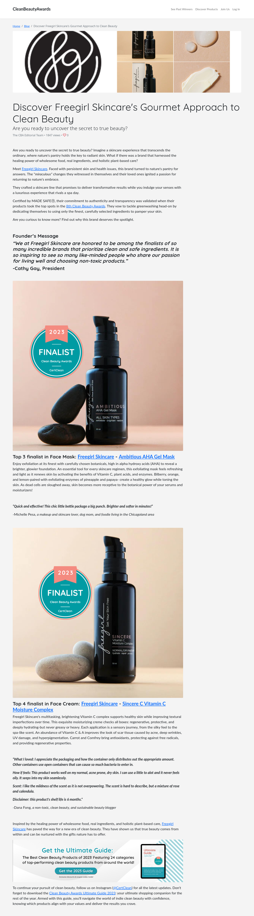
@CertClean (122, 888)
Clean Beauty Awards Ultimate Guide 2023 (82, 893)
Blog (27, 26)
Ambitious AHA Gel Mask (147, 456)
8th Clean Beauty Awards (85, 206)
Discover (206, 9)
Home (16, 26)
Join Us (225, 9)
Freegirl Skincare (34, 169)
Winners (182, 9)
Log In (236, 9)
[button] (65, 135)
